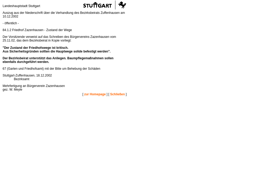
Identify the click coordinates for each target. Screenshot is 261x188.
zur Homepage (95, 94)
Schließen (117, 94)
